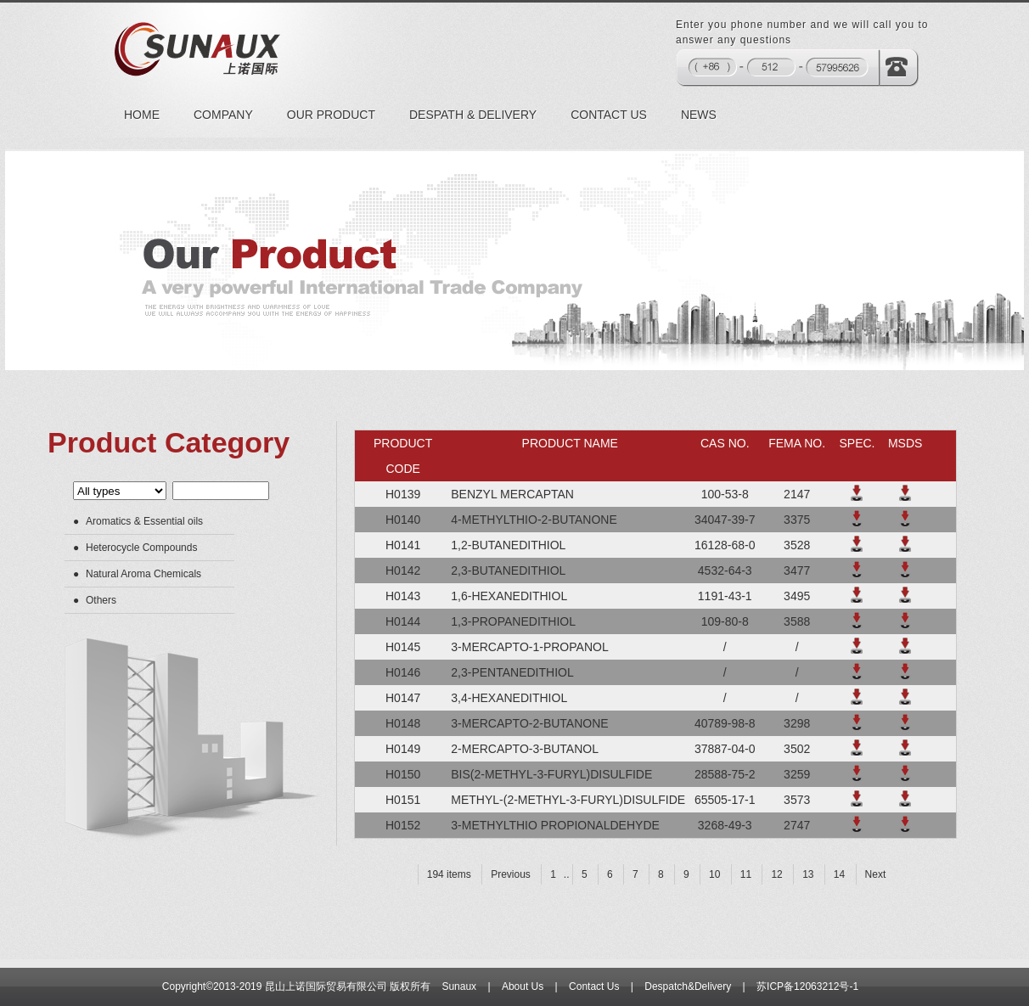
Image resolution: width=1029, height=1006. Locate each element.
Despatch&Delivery (687, 986)
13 (807, 874)
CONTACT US (609, 114)
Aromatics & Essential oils (144, 521)
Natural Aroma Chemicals (143, 574)
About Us (522, 986)
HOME (142, 114)
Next (875, 874)
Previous (511, 874)
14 (839, 874)
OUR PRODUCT (331, 114)
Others (101, 600)
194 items (449, 874)
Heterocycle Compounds (141, 548)
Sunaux (458, 986)
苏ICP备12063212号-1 (807, 986)
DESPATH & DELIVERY (473, 114)
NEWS (699, 114)
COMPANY (223, 114)
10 (714, 874)
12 (776, 874)
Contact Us (594, 986)
